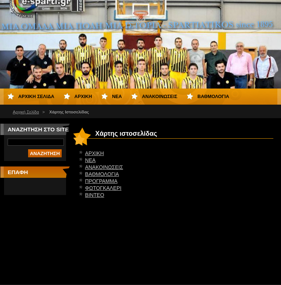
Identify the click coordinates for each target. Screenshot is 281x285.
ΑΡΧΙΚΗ (94, 153)
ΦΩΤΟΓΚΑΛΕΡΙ (103, 188)
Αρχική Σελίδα (26, 112)
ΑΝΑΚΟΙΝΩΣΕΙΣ (104, 167)
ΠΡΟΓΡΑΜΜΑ (101, 181)
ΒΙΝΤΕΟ (94, 195)
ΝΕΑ (90, 160)
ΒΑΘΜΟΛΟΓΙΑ (102, 174)
